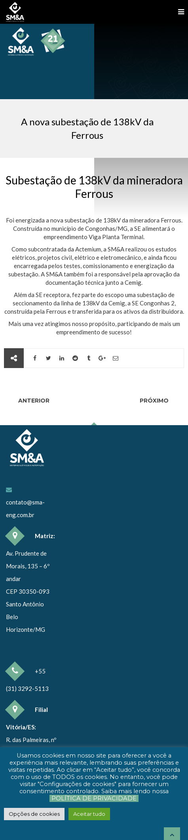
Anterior (33, 400)
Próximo (155, 400)
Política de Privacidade (94, 798)
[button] (34, 814)
